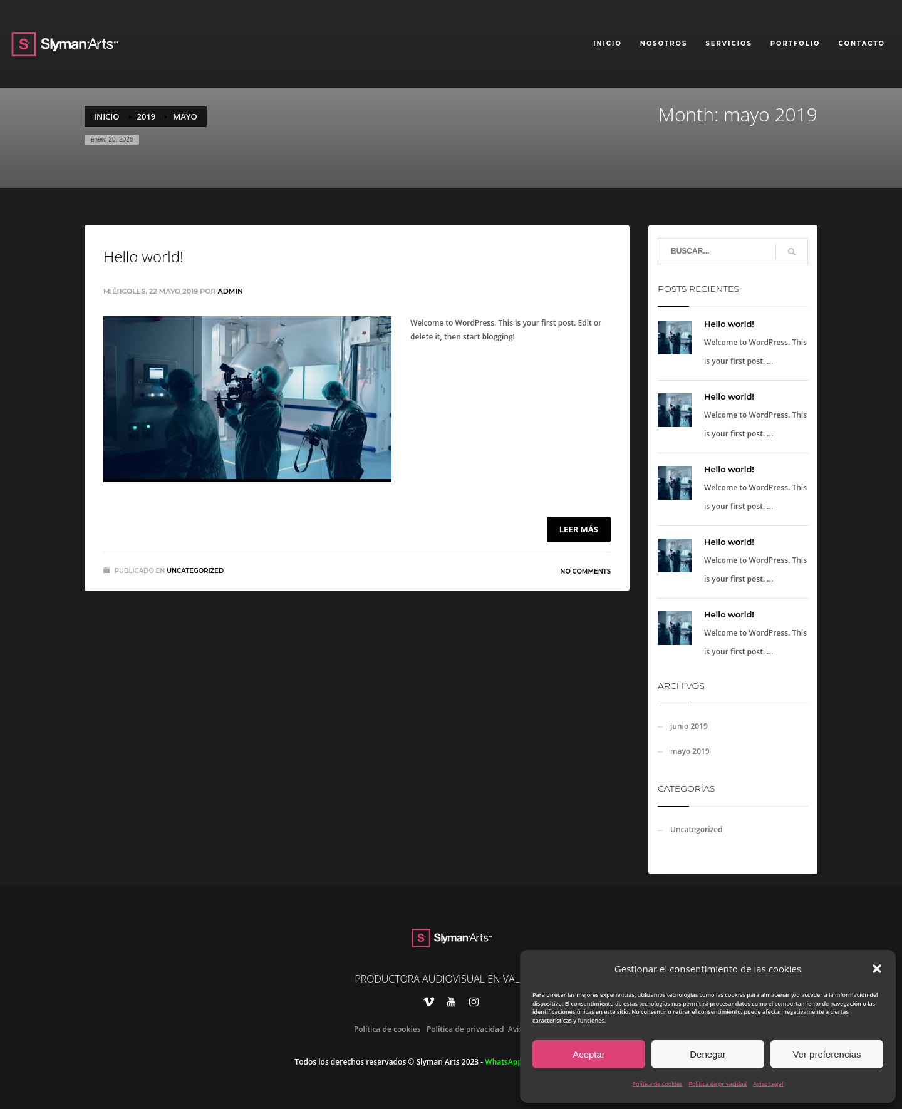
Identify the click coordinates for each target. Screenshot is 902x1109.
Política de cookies (658, 1084)
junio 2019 (689, 726)
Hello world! (143, 256)
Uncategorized (195, 571)
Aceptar (589, 1054)
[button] (877, 968)
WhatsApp (503, 1061)
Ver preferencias (826, 1054)
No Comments (585, 571)
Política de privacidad (717, 1084)
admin (230, 291)
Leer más (578, 529)
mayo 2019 (690, 751)
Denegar (708, 1054)
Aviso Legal (768, 1084)
